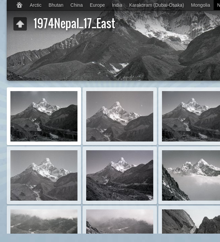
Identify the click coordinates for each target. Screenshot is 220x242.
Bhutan (56, 5)
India (117, 5)
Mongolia (200, 5)
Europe (97, 5)
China (76, 5)
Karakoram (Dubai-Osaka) (156, 5)
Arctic (36, 5)
